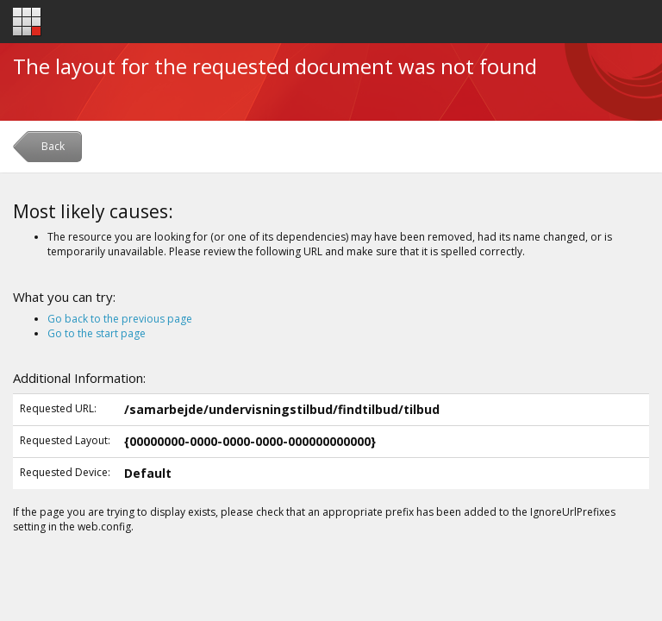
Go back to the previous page (119, 318)
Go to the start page (96, 333)
